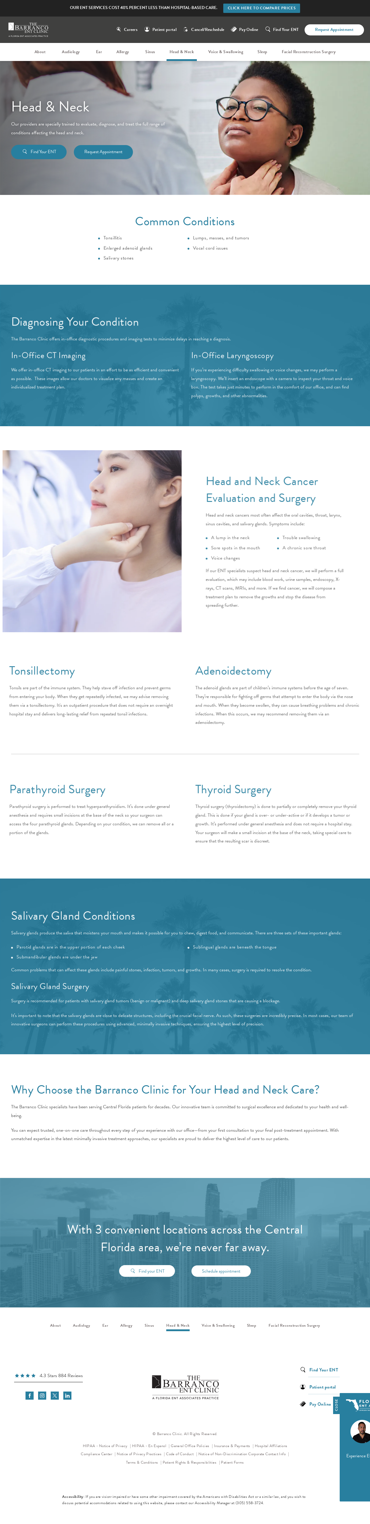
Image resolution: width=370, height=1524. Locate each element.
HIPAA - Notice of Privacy (107, 1445)
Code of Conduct (181, 1453)
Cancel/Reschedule (207, 29)
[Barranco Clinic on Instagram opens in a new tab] (42, 1396)
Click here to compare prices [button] (262, 8)
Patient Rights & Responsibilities (190, 1462)
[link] (48, 1376)
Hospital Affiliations (271, 1446)
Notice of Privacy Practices (141, 1453)
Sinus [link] (150, 52)
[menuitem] (41, 52)
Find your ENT (151, 1262)
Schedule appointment (221, 1262)
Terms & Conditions (142, 1462)
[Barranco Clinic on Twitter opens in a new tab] (55, 1396)
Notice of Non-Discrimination (222, 1453)
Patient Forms (232, 1462)
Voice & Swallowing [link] (225, 52)
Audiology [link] (71, 52)
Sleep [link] (262, 52)
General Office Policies (190, 1446)
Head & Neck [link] (182, 52)
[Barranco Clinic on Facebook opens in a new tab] (30, 1396)
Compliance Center (97, 1454)
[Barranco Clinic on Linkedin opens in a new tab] (67, 1396)
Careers (130, 29)
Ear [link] (99, 52)
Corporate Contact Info (267, 1454)
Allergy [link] (122, 52)
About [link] (40, 52)
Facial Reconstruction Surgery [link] (309, 52)
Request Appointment (334, 29)
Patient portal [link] (164, 29)
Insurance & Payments (232, 1446)
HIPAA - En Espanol (149, 1446)
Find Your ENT (286, 29)
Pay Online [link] (248, 29)
